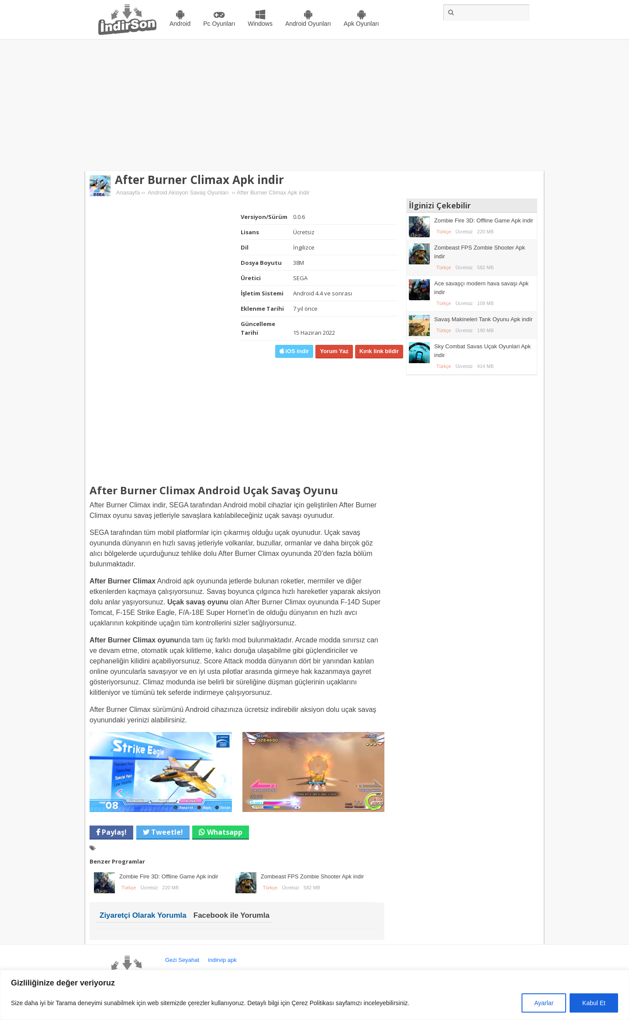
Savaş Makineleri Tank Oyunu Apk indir (483, 319)
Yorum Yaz (334, 351)
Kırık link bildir (379, 351)
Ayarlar (543, 1002)
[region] (314, 995)
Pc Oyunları (219, 23)
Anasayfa (128, 192)
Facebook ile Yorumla (232, 915)
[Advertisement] (314, 105)
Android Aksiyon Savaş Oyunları (188, 192)
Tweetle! (166, 832)
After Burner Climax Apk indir (199, 179)
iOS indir (296, 351)
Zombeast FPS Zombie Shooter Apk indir (312, 876)
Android (179, 23)
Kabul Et (593, 1002)
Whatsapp (224, 832)
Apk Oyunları (361, 23)
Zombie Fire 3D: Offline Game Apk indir (168, 876)
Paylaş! (113, 832)
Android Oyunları (308, 23)
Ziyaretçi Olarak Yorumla (143, 915)
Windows (260, 23)
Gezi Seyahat (182, 960)
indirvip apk (222, 960)
